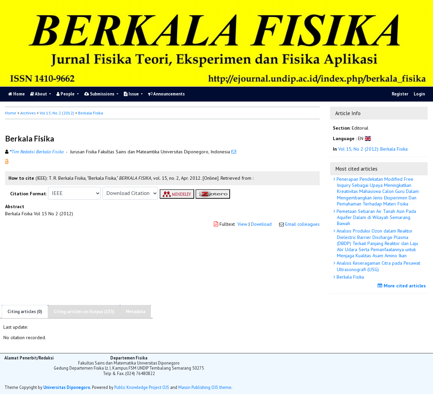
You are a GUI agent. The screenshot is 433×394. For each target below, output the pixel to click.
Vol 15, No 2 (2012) (57, 112)
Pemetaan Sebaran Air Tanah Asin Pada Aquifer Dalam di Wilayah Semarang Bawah (375, 217)
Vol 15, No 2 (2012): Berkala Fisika (373, 149)
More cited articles (402, 286)
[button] (6, 161)
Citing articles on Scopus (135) (84, 311)
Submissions (99, 94)
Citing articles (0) (24, 311)
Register (400, 94)
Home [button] (10, 112)
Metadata (135, 311)
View (242, 224)
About (39, 94)
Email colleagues (302, 224)
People (65, 94)
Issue (132, 94)
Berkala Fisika (349, 277)
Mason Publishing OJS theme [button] (204, 387)
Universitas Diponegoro (66, 387)
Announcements (166, 94)
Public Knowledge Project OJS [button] (141, 387)
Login (419, 94)
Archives (28, 112)
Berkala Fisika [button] (90, 112)
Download (261, 224)
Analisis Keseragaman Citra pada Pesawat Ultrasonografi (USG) (377, 266)
